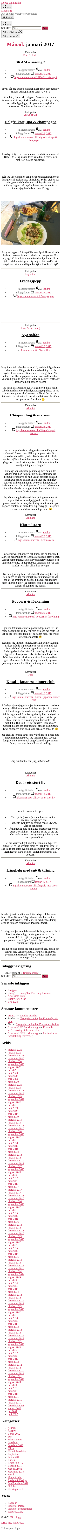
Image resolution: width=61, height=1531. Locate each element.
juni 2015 (13, 1248)
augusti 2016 (14, 1207)
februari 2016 (15, 1224)
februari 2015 (15, 1259)
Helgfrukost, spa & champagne (30, 122)
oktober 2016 (15, 1201)
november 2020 (16, 1058)
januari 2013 (14, 1332)
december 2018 (16, 1125)
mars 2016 (13, 1221)
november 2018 (16, 1128)
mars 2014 (13, 1291)
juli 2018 (12, 1140)
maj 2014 (13, 1286)
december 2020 (16, 1055)
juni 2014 (13, 1283)
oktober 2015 (15, 1236)
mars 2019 (13, 1116)
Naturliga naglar (28, 1015)
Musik (11, 1474)
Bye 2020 (13, 1001)
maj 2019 (13, 1111)
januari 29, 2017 (42, 133)
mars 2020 (13, 1081)
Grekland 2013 (15, 1445)
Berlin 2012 (14, 1433)
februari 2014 (15, 1294)
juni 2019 (13, 1108)
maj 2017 (13, 1181)
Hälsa (11, 1448)
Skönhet (12, 1486)
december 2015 (16, 1230)
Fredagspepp (30, 281)
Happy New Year (17, 998)
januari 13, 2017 (42, 793)
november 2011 (16, 1373)
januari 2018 (14, 1157)
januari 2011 (14, 1402)
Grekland (13, 1442)
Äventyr (12, 1430)
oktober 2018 (15, 1131)
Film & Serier (30, 55)
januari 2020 (14, 1087)
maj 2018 (13, 1146)
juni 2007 (13, 1414)
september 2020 (16, 1064)
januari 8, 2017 (43, 881)
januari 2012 (14, 1367)
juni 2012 (13, 1353)
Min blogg (6, 10)
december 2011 (16, 1370)
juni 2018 (13, 1143)
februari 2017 (15, 1189)
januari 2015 (14, 1262)
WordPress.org (15, 1511)
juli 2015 (12, 1245)
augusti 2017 (14, 1172)
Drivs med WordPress (12, 1522)
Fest (30, 674)
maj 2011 (12, 1391)
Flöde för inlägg (16, 1505)
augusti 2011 (14, 1382)
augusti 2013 (14, 1312)
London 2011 (15, 1465)
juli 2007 (12, 1411)
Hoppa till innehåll (11, 2)
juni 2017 (13, 1178)
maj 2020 (13, 1076)
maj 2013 (13, 1321)
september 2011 (16, 1379)
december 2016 (16, 1195)
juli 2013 (12, 1315)
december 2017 (16, 1160)
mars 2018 (13, 1151)
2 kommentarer (35, 797)
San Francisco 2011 (18, 1483)
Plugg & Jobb (15, 1477)
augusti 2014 (14, 1277)
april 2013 (13, 1323)
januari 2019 (14, 1122)
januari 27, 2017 (42, 292)
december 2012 (16, 1335)
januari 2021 (14, 1052)
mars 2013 (13, 1326)
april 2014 (13, 1288)
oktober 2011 (14, 1376)
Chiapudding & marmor (30, 415)
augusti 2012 (14, 1347)
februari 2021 (15, 1049)
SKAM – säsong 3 (30, 62)
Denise (11, 1015)
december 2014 (16, 1265)
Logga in (12, 1503)
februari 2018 (15, 1154)
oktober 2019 (15, 1096)
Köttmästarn (30, 525)
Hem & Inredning (30, 328)
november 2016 (16, 1198)
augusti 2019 (14, 1102)
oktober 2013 (15, 1306)
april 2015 (13, 1253)
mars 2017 (13, 1186)
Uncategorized (15, 1489)
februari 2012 (15, 1364)
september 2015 (16, 1239)
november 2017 (16, 1163)
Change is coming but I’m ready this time (29, 993)
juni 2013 (13, 1318)
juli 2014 (12, 1280)
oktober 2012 (15, 1341)
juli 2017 (12, 1175)
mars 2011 (13, 1396)
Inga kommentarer (35, 77)
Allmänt (30, 408)
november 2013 (16, 1303)
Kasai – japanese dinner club (31, 682)
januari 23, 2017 (42, 426)
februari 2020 (15, 1084)
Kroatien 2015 (15, 1462)
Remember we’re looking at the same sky (31, 1028)
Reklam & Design (17, 1480)
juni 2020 (13, 1073)
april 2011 (13, 1393)
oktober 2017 (15, 1166)
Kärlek (11, 1460)
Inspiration (30, 274)
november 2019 (16, 1093)
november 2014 (16, 1268)
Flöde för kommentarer (20, 1508)
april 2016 (13, 1218)
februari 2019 (15, 1119)
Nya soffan (30, 335)
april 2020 (13, 1078)
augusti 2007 (14, 1408)
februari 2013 (15, 1329)
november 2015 (16, 1233)
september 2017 (16, 1169)
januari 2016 (14, 1227)
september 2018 (16, 1134)
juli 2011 (12, 1385)
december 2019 (16, 1090)
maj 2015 (13, 1251)
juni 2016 (13, 1213)
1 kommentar (35, 350)
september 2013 (16, 1309)
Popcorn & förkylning (30, 601)
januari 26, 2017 (42, 346)
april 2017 (13, 1183)
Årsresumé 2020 (16, 996)
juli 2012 (12, 1350)
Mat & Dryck (30, 115)
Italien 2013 (14, 1457)
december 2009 (16, 1405)
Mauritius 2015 (16, 1471)
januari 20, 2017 (42, 536)
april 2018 (13, 1148)
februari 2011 (15, 1399)
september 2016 (16, 1204)
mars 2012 (13, 1361)
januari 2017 (14, 1192)
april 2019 (13, 1113)
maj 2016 (13, 1216)
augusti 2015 (14, 1242)
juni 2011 (13, 1388)
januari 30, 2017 (42, 73)
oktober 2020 (15, 1061)
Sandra (46, 70)
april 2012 (13, 1358)
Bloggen (12, 990)
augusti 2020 (14, 1067)
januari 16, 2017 (42, 693)
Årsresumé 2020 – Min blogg (23, 1027)
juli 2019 (12, 1105)
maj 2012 (13, 1356)
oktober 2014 (15, 1271)
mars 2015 (13, 1256)
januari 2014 (14, 1297)
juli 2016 (12, 1210)
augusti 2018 (14, 1137)
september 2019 (16, 1099)
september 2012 (16, 1344)
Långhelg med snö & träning (30, 870)
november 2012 (16, 1338)
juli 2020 (12, 1070)
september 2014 (16, 1274)
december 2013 (16, 1300)
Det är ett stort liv (30, 782)
